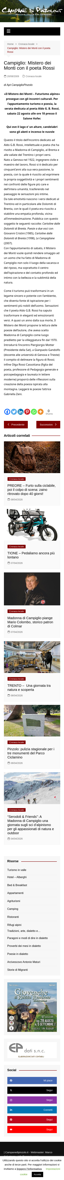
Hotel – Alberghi (17, 877)
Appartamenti (15, 893)
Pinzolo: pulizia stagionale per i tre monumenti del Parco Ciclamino (31, 753)
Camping (12, 908)
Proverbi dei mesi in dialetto (24, 945)
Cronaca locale (33, 76)
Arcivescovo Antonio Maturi (23, 962)
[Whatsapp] (34, 412)
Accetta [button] (37, 1174)
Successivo (48, 424)
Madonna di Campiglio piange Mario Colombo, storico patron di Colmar (30, 622)
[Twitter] (14, 412)
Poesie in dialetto (17, 953)
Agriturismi (13, 901)
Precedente (16, 424)
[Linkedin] (21, 412)
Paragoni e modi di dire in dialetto (27, 938)
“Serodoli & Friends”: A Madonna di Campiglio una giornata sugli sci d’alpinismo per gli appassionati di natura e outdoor (31, 825)
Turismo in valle (16, 870)
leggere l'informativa (29, 1168)
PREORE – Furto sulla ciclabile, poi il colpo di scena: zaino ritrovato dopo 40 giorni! (32, 490)
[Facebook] (7, 412)
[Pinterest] (27, 412)
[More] (41, 412)
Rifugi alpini (14, 924)
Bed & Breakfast (17, 885)
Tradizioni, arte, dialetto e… (24, 930)
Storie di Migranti (17, 969)
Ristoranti (13, 916)
